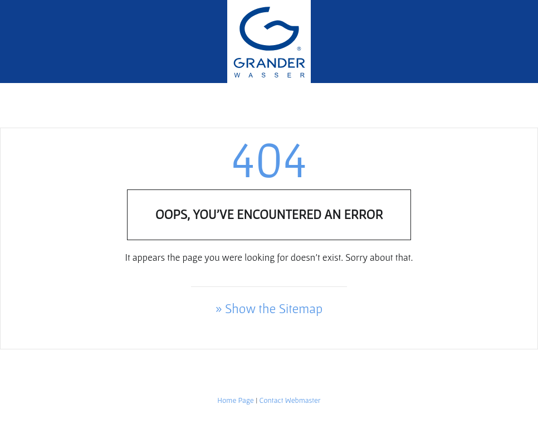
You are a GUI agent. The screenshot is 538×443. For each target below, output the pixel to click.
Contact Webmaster (290, 400)
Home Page (235, 400)
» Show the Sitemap (269, 308)
